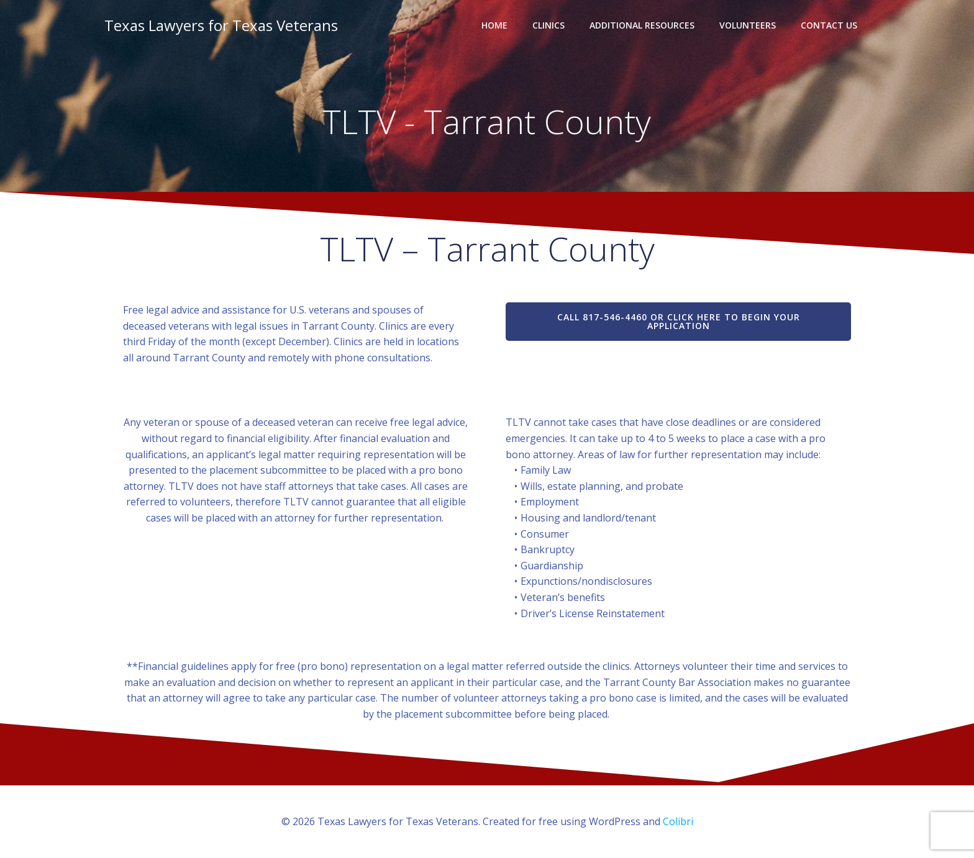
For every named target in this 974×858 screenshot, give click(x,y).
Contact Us (829, 25)
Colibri (678, 821)
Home (494, 25)
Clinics (548, 25)
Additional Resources (641, 25)
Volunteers (747, 25)
